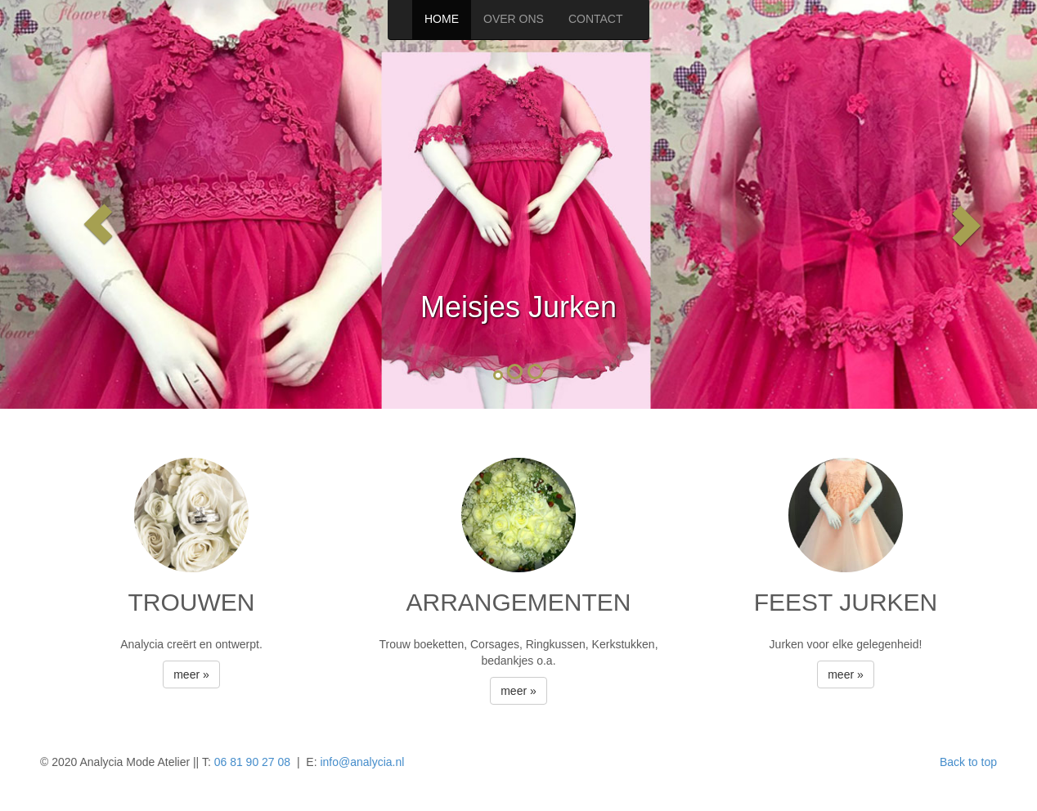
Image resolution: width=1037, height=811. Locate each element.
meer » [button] (191, 674)
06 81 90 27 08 (252, 761)
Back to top (968, 761)
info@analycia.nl (362, 761)
